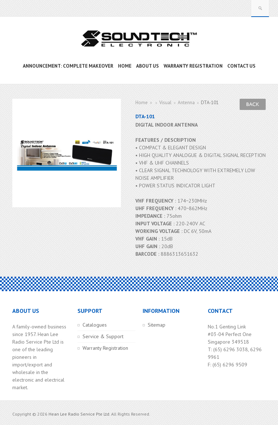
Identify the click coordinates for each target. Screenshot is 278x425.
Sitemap (156, 325)
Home (141, 102)
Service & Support (103, 336)
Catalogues (95, 325)
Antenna (186, 102)
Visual (165, 102)
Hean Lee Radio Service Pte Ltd (79, 414)
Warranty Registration (105, 348)
